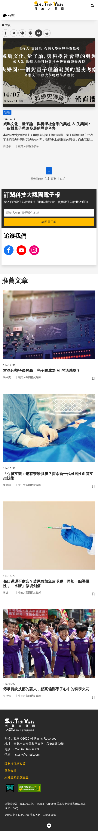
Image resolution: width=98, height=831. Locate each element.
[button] (92, 5)
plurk (22, 33)
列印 (47, 33)
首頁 (6, 25)
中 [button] (38, 33)
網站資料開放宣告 (17, 777)
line (29, 33)
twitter (14, 33)
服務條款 (11, 770)
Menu (5, 5)
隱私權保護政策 (15, 763)
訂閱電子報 (49, 222)
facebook (5, 33)
